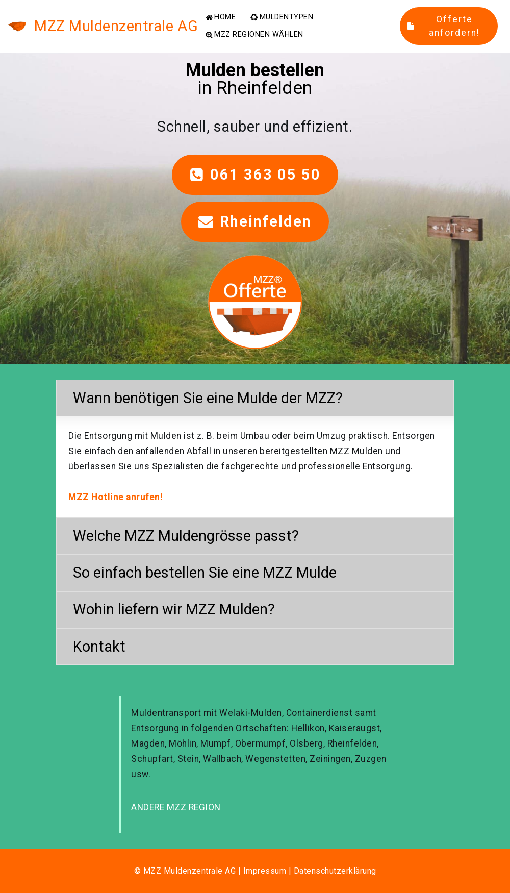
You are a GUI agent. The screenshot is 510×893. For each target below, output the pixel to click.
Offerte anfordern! (443, 26)
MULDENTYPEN (281, 17)
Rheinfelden (255, 221)
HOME (221, 17)
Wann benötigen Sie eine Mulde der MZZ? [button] (208, 398)
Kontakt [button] (99, 646)
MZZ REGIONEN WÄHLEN (254, 34)
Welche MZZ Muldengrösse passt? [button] (186, 535)
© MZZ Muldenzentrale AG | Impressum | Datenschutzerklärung (255, 871)
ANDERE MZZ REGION (176, 807)
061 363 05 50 (255, 174)
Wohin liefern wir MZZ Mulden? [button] (174, 609)
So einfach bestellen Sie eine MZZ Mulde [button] (205, 572)
